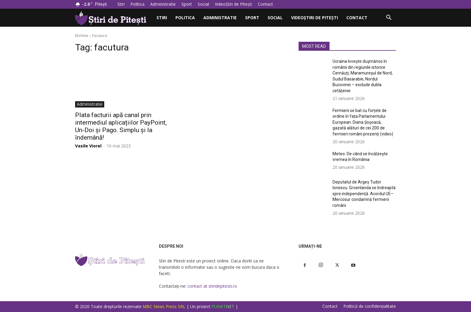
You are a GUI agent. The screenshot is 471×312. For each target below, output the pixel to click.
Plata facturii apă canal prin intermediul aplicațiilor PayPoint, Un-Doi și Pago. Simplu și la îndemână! (121, 126)
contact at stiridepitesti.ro (212, 286)
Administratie (163, 4)
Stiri (121, 4)
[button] (388, 18)
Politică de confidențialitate (369, 306)
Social (203, 4)
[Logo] (113, 17)
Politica (137, 4)
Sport (186, 4)
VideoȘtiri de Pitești (233, 4)
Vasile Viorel (88, 146)
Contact (265, 4)
